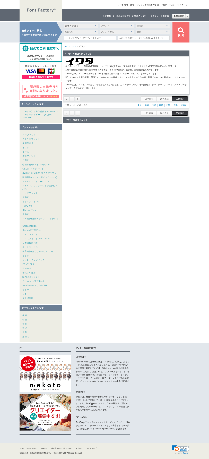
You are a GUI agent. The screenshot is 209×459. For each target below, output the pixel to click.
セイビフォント (30, 193)
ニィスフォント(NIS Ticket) (36, 238)
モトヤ (25, 289)
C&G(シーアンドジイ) (33, 169)
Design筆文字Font (31, 230)
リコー (25, 294)
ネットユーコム (30, 247)
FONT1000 (28, 264)
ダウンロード (70, 46)
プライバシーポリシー (28, 448)
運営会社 (79, 448)
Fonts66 (26, 268)
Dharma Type (29, 210)
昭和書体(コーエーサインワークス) (39, 177)
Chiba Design (29, 226)
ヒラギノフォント (31, 201)
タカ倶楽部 (27, 298)
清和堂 (25, 197)
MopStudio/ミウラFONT (34, 285)
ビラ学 (25, 255)
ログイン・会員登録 (159, 16)
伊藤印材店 (27, 143)
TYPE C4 (27, 206)
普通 (24, 324)
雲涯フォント (29, 156)
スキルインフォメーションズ (36, 181)
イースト (26, 152)
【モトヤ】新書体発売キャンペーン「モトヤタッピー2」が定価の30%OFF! (40, 114)
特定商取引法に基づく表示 (61, 448)
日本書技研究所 (30, 243)
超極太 (25, 336)
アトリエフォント (31, 139)
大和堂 (25, 214)
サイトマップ (91, 448)
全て (139, 105)
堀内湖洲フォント (31, 277)
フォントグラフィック (33, 260)
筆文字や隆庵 (29, 272)
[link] (180, 449)
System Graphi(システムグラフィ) (39, 173)
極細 (24, 315)
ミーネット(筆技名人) (33, 281)
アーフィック (29, 135)
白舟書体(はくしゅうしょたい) (37, 251)
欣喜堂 (25, 160)
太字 (24, 332)
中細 (24, 319)
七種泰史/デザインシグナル (36, 164)
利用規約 (43, 448)
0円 (128, 16)
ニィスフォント (30, 234)
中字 (24, 328)
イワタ (25, 147)
